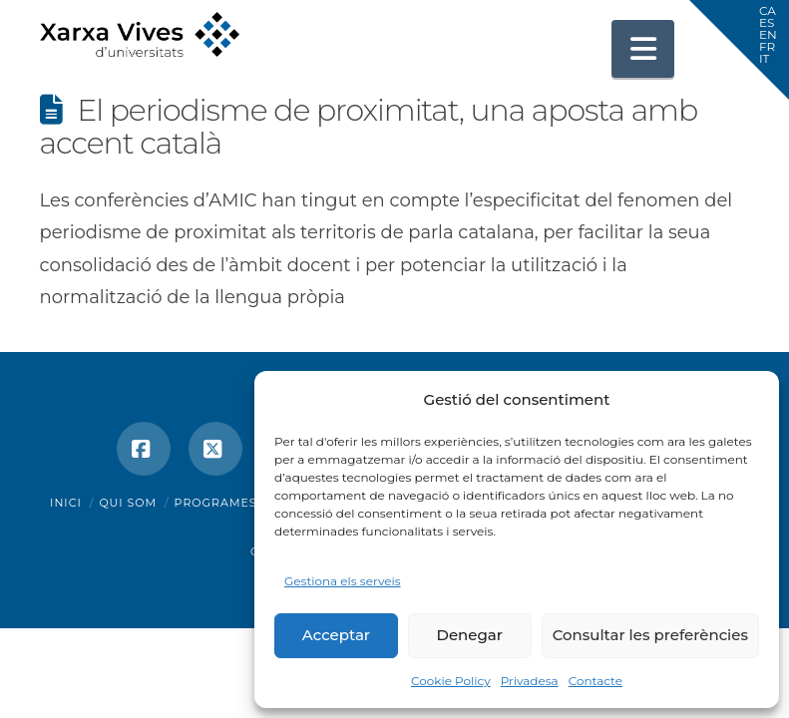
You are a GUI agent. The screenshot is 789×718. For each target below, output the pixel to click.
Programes (216, 503)
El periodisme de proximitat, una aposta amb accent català (369, 127)
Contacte (595, 680)
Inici (66, 503)
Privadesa (530, 680)
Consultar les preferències (650, 634)
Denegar (470, 634)
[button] (643, 49)
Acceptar (336, 634)
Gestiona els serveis (342, 580)
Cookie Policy (451, 680)
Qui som (128, 503)
